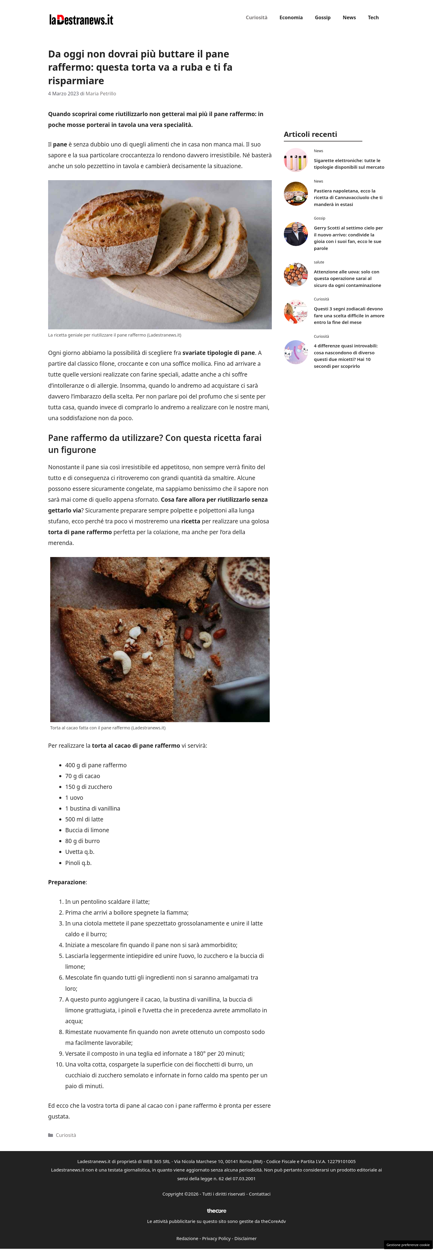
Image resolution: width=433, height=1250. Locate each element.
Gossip (323, 17)
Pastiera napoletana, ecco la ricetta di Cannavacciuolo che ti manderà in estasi (348, 197)
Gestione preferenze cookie (408, 1244)
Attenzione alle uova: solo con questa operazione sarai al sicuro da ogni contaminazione (347, 278)
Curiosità (257, 17)
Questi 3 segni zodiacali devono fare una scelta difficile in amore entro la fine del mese (349, 315)
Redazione (187, 1238)
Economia (291, 17)
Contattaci (260, 1194)
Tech (373, 17)
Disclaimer (246, 1238)
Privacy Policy (216, 1238)
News (349, 17)
